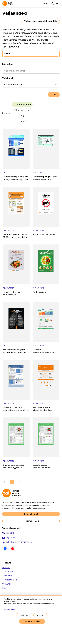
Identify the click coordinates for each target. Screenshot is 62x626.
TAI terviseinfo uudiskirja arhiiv (40, 21)
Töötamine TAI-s (31, 521)
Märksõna (7, 64)
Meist (4, 588)
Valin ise (24, 615)
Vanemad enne (22, 110)
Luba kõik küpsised (32, 621)
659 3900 (10, 533)
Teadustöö (7, 576)
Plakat (7, 53)
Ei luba (40, 615)
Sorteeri (6, 113)
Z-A (22, 122)
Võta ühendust (11, 528)
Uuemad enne (24, 104)
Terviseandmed (9, 580)
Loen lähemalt (31, 514)
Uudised (6, 567)
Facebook (5, 548)
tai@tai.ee (10, 538)
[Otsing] (52, 3)
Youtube (12, 548)
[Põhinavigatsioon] (57, 3)
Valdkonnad (8, 572)
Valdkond (7, 78)
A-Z (22, 116)
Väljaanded (7, 584)
